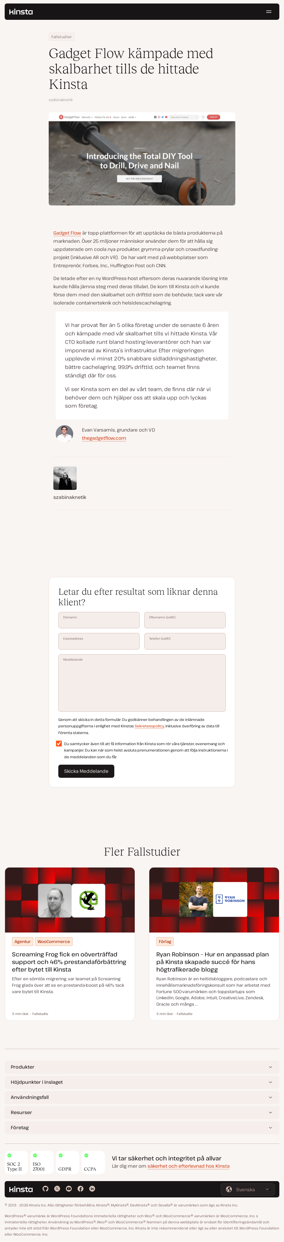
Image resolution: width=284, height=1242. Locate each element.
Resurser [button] (21, 1112)
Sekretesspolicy (149, 726)
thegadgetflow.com (104, 438)
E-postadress (99, 641)
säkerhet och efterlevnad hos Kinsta (188, 1166)
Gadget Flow (67, 233)
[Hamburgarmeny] (269, 11)
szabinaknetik (61, 99)
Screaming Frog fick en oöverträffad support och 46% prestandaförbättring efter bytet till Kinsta (69, 961)
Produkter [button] (22, 1067)
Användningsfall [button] (30, 1097)
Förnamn (99, 620)
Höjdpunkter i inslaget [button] (37, 1082)
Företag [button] (20, 1127)
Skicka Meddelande (86, 771)
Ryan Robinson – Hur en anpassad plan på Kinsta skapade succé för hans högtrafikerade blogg (212, 961)
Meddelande (142, 682)
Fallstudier (61, 36)
